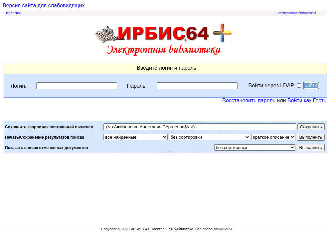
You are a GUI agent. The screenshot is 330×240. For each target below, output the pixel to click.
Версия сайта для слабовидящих (43, 5)
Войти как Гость (306, 100)
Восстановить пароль (248, 100)
